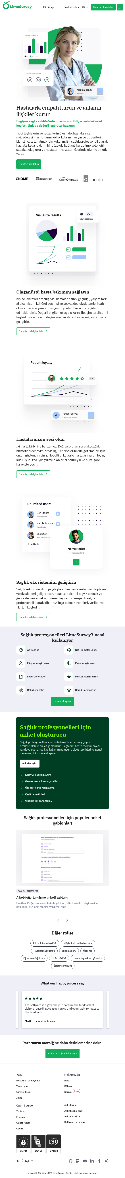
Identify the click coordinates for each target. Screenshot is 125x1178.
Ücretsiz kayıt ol (62, 701)
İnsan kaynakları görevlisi (87, 958)
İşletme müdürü (63, 965)
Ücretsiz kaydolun (103, 7)
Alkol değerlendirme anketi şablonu (42, 897)
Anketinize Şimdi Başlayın (62, 1053)
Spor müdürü (69, 950)
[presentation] (58, 920)
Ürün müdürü (59, 958)
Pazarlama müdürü (44, 950)
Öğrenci (87, 950)
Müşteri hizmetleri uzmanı (78, 943)
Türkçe (51, 7)
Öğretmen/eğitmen (34, 958)
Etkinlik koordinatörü (45, 943)
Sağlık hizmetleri (28, 891)
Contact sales (71, 7)
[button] (120, 7)
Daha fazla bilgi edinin (33, 331)
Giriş (85, 7)
